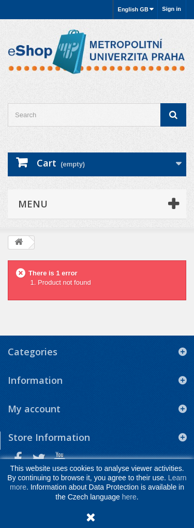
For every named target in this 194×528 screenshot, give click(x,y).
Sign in (171, 9)
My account (34, 408)
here (129, 497)
